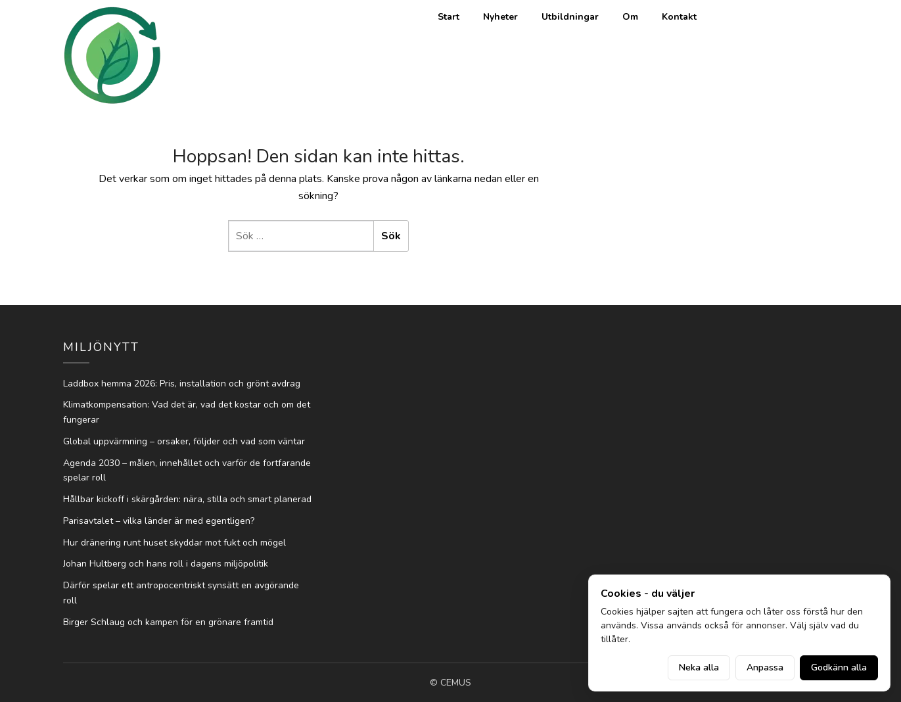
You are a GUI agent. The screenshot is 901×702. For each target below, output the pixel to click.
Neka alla (699, 667)
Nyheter (500, 17)
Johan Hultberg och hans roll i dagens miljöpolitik (165, 563)
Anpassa (765, 667)
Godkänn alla (839, 667)
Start (448, 17)
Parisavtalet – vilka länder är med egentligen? (158, 521)
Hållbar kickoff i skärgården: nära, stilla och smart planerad (187, 499)
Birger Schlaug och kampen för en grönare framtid (168, 622)
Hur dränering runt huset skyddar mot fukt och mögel (174, 542)
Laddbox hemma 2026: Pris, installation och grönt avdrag (181, 383)
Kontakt (679, 17)
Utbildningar (570, 17)
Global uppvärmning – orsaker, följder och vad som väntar (184, 441)
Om (630, 17)
